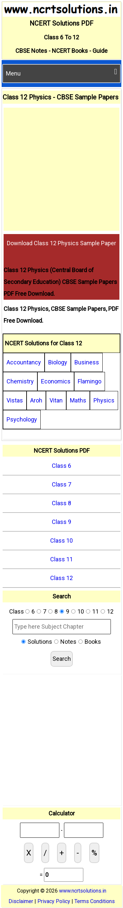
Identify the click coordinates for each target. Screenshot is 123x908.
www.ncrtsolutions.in (82, 891)
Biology (57, 362)
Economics (56, 381)
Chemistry (20, 381)
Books (93, 641)
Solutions (40, 641)
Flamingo (89, 381)
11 (95, 611)
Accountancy (24, 362)
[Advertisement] (61, 169)
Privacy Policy (53, 901)
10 (80, 611)
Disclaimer (21, 901)
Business (86, 362)
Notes (68, 641)
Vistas (15, 400)
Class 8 (61, 503)
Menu (61, 72)
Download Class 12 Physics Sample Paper (61, 243)
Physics (103, 400)
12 (110, 611)
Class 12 (61, 577)
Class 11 (61, 559)
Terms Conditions (94, 901)
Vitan (56, 400)
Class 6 (61, 465)
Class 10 (61, 540)
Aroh (36, 400)
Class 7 (61, 484)
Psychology (22, 419)
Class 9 (61, 521)
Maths (78, 400)
